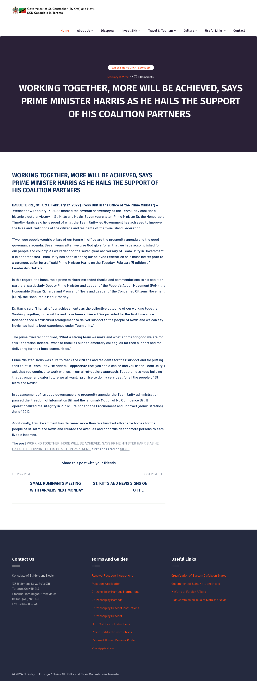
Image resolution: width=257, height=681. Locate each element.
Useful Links (214, 30)
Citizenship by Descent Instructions (115, 608)
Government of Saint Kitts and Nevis (195, 583)
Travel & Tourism (160, 30)
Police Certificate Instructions (112, 632)
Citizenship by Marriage (107, 600)
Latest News (120, 67)
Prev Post (21, 474)
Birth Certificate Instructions (111, 624)
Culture (189, 30)
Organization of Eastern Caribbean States (198, 575)
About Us (83, 30)
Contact (239, 30)
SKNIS (125, 449)
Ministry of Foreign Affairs (188, 591)
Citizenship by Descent (107, 616)
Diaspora (107, 30)
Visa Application (103, 648)
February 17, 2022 (118, 77)
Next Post (153, 474)
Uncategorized (140, 67)
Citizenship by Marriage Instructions (115, 591)
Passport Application (106, 583)
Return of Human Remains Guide (113, 640)
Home (65, 30)
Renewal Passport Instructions (112, 575)
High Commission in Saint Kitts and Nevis (199, 600)
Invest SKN (129, 30)
